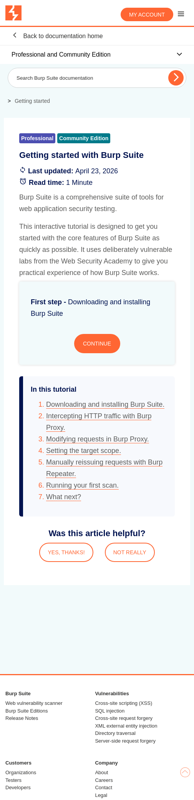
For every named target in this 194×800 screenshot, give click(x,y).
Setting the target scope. (83, 451)
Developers (18, 787)
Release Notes (21, 718)
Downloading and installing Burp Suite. (105, 404)
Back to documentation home (57, 35)
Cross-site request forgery (124, 718)
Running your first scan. (82, 485)
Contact (103, 787)
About (101, 772)
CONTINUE (97, 343)
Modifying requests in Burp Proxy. (97, 439)
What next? (63, 497)
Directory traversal (115, 733)
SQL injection (109, 711)
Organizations (20, 772)
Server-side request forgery (125, 741)
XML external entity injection (126, 726)
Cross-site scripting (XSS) (123, 703)
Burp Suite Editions (26, 711)
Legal (101, 795)
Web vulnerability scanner (34, 703)
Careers (104, 780)
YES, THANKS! (66, 552)
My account (147, 15)
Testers (13, 780)
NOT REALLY (129, 552)
